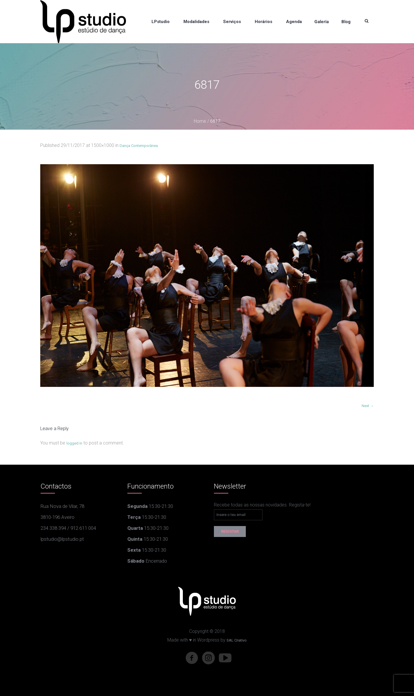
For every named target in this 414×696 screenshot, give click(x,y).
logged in (74, 443)
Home (200, 121)
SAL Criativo (237, 640)
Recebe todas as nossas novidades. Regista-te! (262, 505)
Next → (368, 406)
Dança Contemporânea (139, 145)
